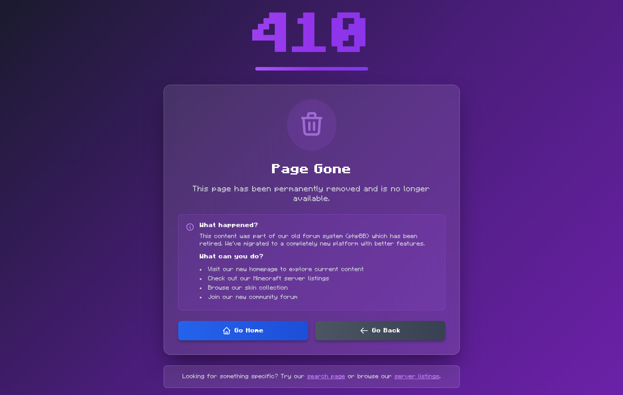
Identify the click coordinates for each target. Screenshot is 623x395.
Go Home (243, 330)
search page (326, 376)
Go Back (380, 330)
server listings (417, 376)
